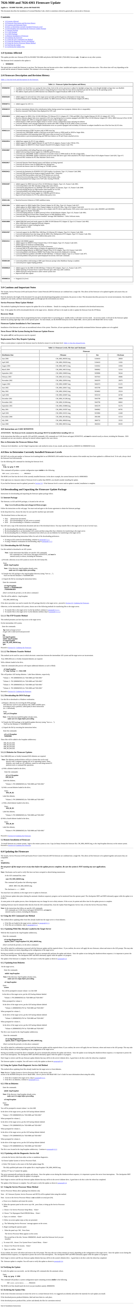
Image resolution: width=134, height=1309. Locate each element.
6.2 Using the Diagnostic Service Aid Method (19, 41)
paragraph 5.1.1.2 (54, 612)
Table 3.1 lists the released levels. (74, 343)
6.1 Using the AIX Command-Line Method (19, 39)
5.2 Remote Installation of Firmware (16, 36)
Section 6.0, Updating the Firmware (77, 603)
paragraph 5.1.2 (47, 542)
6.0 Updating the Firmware (13, 38)
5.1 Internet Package (11, 30)
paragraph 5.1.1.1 (53, 610)
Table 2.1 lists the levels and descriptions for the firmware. (20, 79)
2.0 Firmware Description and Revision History (20, 23)
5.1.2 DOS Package (11, 34)
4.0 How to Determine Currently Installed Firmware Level (23, 27)
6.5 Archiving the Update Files (15, 47)
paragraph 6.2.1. (34, 1080)
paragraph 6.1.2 (32, 925)
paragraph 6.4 (62, 959)
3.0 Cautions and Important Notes (16, 25)
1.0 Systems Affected (12, 21)
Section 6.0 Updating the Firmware (19, 836)
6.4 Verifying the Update (13, 45)
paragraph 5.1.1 (44, 540)
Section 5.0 (39, 484)
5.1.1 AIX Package (11, 32)
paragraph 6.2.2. (40, 1078)
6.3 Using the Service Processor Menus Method (20, 43)
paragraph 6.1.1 (44, 923)
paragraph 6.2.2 (52, 1149)
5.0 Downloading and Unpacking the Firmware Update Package (25, 28)
